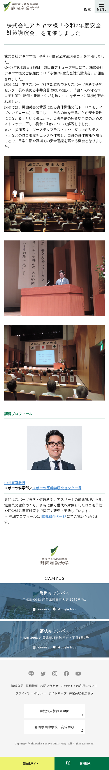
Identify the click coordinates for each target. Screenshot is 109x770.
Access (43, 609)
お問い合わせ (49, 685)
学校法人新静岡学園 (54, 711)
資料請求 (85, 763)
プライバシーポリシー (31, 693)
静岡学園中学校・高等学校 (54, 727)
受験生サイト (31, 763)
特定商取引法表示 (81, 693)
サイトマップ (57, 693)
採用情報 (32, 685)
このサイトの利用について (79, 685)
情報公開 (17, 685)
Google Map (67, 609)
